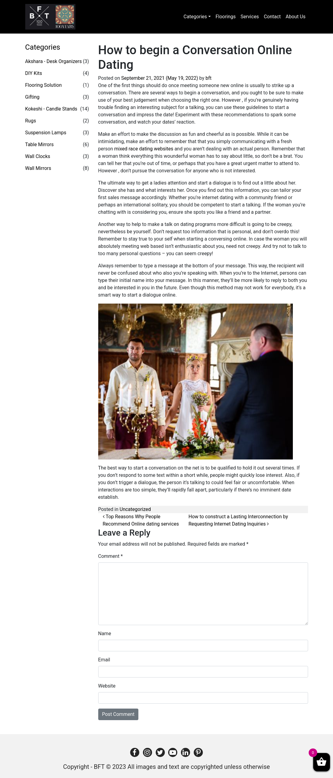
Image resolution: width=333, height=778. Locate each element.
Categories (195, 16)
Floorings (226, 16)
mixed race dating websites (143, 149)
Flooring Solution (43, 85)
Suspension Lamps (46, 133)
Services (250, 16)
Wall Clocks (37, 156)
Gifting (32, 97)
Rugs (30, 121)
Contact (272, 16)
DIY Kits (33, 73)
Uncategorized (135, 509)
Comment (110, 556)
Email (104, 660)
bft (209, 78)
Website (107, 686)
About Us (295, 16)
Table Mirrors (39, 144)
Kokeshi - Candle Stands (51, 109)
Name (104, 633)
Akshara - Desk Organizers (53, 61)
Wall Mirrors (38, 168)
